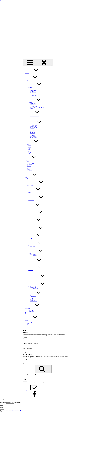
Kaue (36, 115)
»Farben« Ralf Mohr (33, 130)
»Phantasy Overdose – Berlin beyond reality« (37, 223)
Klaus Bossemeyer (29, 164)
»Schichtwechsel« (33, 238)
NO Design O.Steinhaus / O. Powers (30, 167)
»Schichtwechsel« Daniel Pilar (34, 116)
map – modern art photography (33, 343)
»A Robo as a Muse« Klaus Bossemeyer (33, 104)
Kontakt (28, 323)
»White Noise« (32, 246)
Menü (37, 62)
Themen (35, 144)
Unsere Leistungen (34, 308)
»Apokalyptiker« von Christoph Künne (33, 117)
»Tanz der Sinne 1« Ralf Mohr (34, 106)
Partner (28, 324)
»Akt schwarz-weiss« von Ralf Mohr (33, 135)
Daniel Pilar (37, 237)
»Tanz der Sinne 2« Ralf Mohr (34, 125)
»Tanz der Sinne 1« (33, 296)
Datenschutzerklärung (30, 322)
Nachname (24, 379)
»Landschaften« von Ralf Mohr (32, 133)
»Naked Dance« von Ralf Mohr (32, 93)
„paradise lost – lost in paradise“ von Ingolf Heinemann (33, 129)
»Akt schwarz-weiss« (33, 301)
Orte (34, 80)
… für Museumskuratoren (30, 311)
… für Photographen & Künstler (30, 309)
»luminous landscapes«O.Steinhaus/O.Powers (33, 105)
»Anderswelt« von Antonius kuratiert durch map (34, 90)
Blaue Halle (37, 87)
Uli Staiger (28, 168)
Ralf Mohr (28, 169)
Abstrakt (29, 145)
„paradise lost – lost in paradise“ (35, 288)
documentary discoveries (37, 230)
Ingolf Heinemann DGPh (30, 163)
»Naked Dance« (32, 298)
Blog (25, 313)
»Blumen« (31, 299)
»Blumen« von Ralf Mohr (32, 132)
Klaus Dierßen (29, 165)
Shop (25, 312)
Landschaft (30, 148)
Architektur (30, 146)
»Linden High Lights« (33, 287)
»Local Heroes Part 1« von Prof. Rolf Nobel (33, 95)
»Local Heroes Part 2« (33, 255)
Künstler (33, 160)
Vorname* (24, 377)
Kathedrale (36, 102)
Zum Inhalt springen (3, 0)
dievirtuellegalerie (25, 57)
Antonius (28, 161)
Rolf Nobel (24, 352)
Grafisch (29, 147)
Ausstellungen (34, 73)
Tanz (29, 153)
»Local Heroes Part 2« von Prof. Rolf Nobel (33, 137)
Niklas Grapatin (29, 166)
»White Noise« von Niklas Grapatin (33, 88)
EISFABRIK (25, 337)
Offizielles (33, 320)
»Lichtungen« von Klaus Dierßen (33, 92)
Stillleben (29, 152)
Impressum (36, 382)
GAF (24, 338)
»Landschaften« (32, 300)
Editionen (33, 177)
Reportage (30, 151)
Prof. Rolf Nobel (29, 170)
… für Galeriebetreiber (30, 310)
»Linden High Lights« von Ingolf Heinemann (33, 127)
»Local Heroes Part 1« (33, 254)
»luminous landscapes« (33, 279)
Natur (29, 149)
